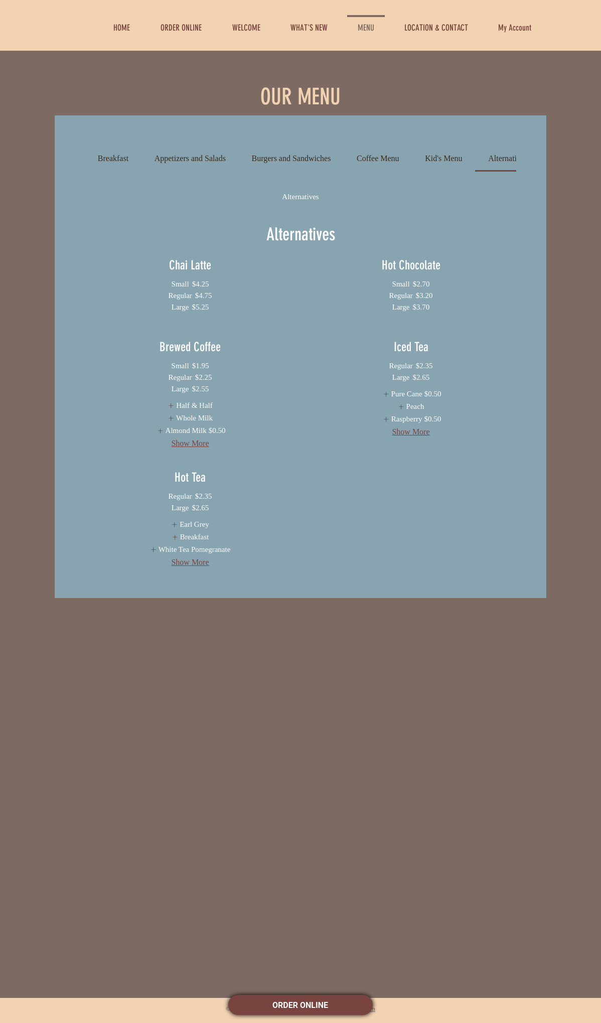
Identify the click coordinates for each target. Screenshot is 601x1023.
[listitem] (190, 405)
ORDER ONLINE (301, 1005)
